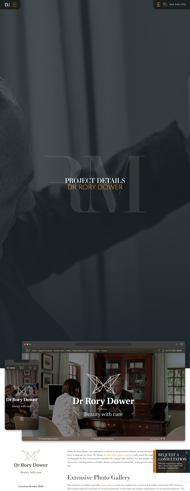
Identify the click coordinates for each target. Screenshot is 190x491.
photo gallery (107, 485)
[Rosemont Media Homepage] (7, 5)
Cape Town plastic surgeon (119, 455)
